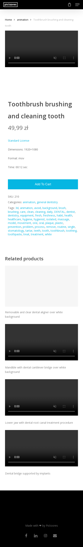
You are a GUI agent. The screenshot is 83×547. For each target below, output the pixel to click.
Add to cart (43, 184)
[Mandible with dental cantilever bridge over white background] (41, 343)
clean (30, 212)
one (35, 223)
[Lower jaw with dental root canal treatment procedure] (41, 398)
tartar (28, 230)
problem (28, 227)
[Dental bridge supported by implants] (41, 449)
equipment (27, 215)
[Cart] (69, 4)
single (71, 227)
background (49, 208)
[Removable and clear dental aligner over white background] (41, 286)
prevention (14, 227)
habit (60, 215)
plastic (59, 223)
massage (63, 219)
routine (61, 227)
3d (17, 208)
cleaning (40, 212)
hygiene (27, 219)
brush (62, 208)
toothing (71, 230)
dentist (70, 212)
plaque (49, 223)
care (22, 212)
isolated (51, 219)
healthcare (14, 219)
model (12, 223)
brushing (13, 212)
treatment (37, 234)
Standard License (18, 140)
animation (22, 19)
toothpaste (15, 234)
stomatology (16, 230)
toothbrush (57, 230)
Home (8, 19)
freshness (49, 215)
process (40, 227)
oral (41, 223)
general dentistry (47, 202)
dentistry (13, 215)
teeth (37, 230)
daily (50, 212)
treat (26, 234)
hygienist (39, 219)
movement (24, 223)
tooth (45, 230)
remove (51, 227)
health (68, 215)
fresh (38, 215)
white (48, 234)
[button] (77, 5)
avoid (37, 208)
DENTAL (59, 212)
